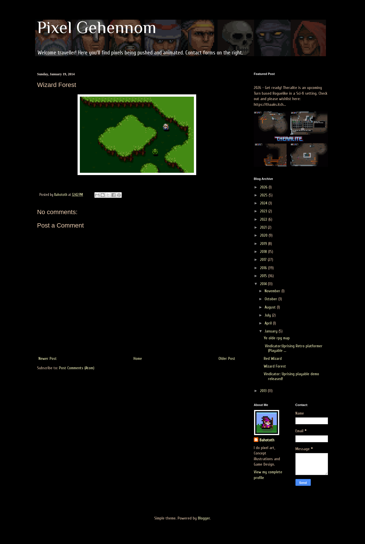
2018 (264, 251)
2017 (264, 259)
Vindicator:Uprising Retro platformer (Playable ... (293, 348)
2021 (264, 227)
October (271, 299)
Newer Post (47, 358)
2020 (264, 235)
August (271, 307)
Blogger (204, 518)
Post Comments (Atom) (76, 368)
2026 (264, 187)
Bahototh (266, 440)
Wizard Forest (275, 366)
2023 (264, 211)
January (272, 331)
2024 (264, 203)
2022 (264, 219)
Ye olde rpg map (277, 338)
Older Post (226, 358)
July (268, 315)
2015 (264, 275)
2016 (264, 267)
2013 (264, 390)
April (269, 323)
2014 (264, 283)
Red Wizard (273, 358)
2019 (264, 243)
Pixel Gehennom (96, 27)
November (273, 291)
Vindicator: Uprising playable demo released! (291, 376)
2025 (264, 195)
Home (137, 358)
